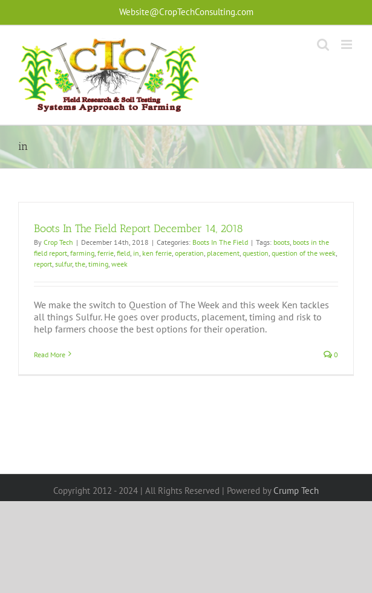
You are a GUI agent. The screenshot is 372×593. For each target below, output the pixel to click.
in (136, 253)
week (119, 263)
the (80, 263)
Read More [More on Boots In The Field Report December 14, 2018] (49, 354)
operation (189, 253)
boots (281, 242)
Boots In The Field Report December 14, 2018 (138, 228)
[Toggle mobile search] (323, 44)
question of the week (304, 253)
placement (223, 253)
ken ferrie (157, 253)
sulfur (63, 263)
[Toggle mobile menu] (347, 44)
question (256, 253)
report (43, 263)
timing (98, 263)
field (123, 253)
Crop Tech (58, 242)
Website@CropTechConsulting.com (186, 12)
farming (82, 253)
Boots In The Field (220, 242)
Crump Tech (296, 490)
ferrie (105, 253)
